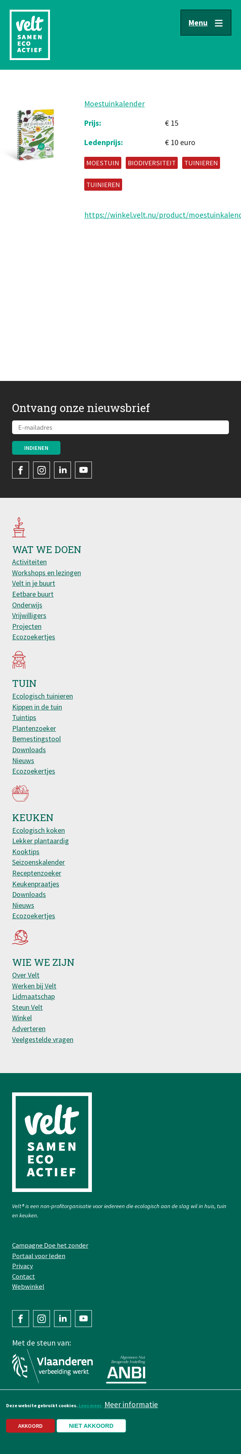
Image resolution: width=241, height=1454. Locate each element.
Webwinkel (28, 1286)
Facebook (20, 470)
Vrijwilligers (29, 615)
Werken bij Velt (34, 985)
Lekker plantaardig (40, 840)
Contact (23, 1276)
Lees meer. (91, 1411)
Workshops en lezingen (46, 572)
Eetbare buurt (33, 594)
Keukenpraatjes (35, 883)
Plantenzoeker (34, 728)
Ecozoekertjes (33, 636)
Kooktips (25, 851)
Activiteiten (29, 561)
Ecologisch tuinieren (42, 696)
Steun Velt (27, 1007)
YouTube (83, 470)
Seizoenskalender (38, 862)
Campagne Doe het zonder (50, 1245)
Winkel (22, 1017)
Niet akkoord (91, 1431)
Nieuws (23, 760)
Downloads (29, 749)
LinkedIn (62, 470)
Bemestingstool (36, 738)
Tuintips (24, 717)
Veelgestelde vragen (42, 1039)
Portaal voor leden (38, 1255)
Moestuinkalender (114, 103)
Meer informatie (131, 1409)
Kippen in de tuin (37, 706)
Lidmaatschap (33, 996)
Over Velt (25, 975)
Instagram (41, 470)
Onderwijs (27, 604)
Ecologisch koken (38, 830)
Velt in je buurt (33, 583)
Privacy (22, 1265)
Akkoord (30, 1431)
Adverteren (29, 1028)
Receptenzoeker (36, 873)
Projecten (27, 626)
